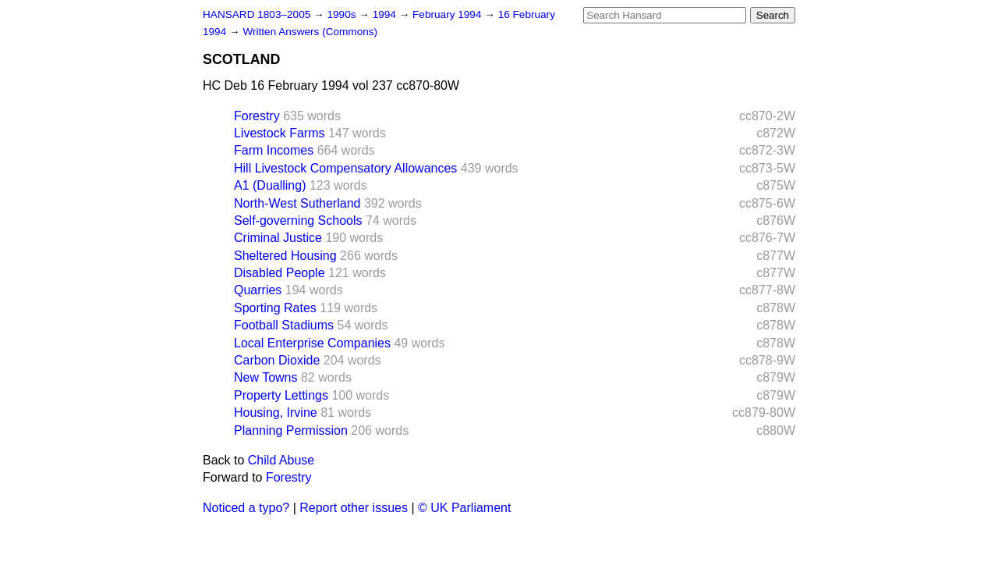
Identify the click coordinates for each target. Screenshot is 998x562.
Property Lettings (281, 395)
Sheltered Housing (285, 255)
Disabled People (279, 272)
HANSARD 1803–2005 (256, 14)
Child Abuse (281, 460)
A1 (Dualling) (270, 185)
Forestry (257, 116)
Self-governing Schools (298, 220)
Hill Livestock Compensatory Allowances (345, 168)
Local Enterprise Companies (312, 343)
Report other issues (353, 507)
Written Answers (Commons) (309, 31)
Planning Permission (291, 430)
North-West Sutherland (297, 203)
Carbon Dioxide (277, 360)
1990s (343, 14)
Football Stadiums (284, 325)
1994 (386, 14)
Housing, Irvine (275, 412)
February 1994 (448, 14)
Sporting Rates (275, 308)
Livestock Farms (279, 133)
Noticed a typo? (246, 507)
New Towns (266, 377)
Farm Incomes (273, 150)
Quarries (257, 290)
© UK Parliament (464, 507)
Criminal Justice (278, 237)
